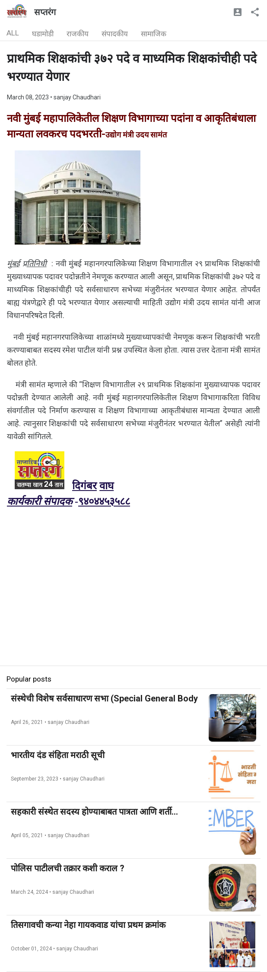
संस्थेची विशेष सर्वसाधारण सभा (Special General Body (104, 698)
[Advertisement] (133, 605)
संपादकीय (115, 33)
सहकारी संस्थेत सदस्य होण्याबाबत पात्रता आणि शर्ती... (94, 811)
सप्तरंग (45, 12)
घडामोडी (43, 33)
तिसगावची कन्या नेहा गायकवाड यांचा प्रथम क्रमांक (88, 925)
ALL (12, 33)
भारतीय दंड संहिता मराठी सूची (58, 755)
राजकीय (78, 33)
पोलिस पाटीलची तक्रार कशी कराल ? (67, 868)
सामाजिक (153, 33)
